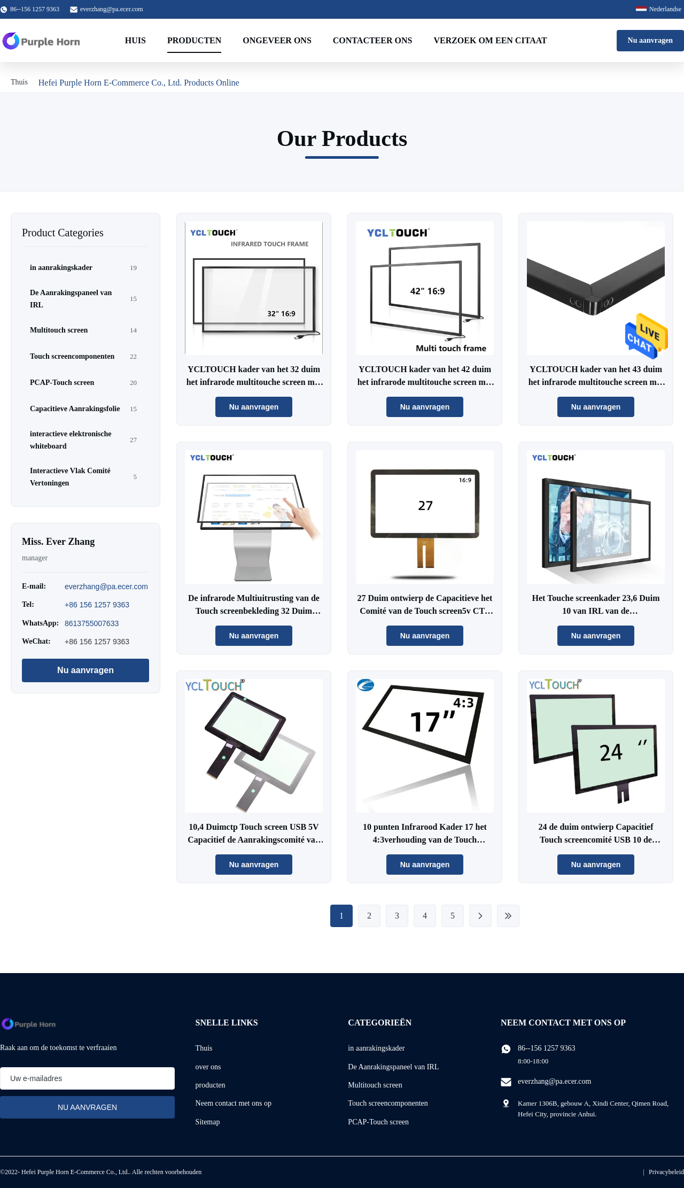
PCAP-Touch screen (378, 1122)
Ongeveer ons (277, 40)
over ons (208, 1067)
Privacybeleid (666, 1172)
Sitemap (208, 1122)
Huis (135, 40)
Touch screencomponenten (388, 1103)
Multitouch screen (375, 1085)
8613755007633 (92, 623)
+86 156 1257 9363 (97, 604)
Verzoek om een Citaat (490, 40)
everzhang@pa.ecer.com (111, 9)
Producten (194, 40)
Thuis (19, 82)
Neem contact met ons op (233, 1103)
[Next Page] (480, 916)
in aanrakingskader (376, 1048)
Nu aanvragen (650, 40)
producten (211, 1085)
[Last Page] (508, 916)
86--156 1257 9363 (546, 1048)
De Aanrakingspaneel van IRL (393, 1067)
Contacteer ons (373, 40)
